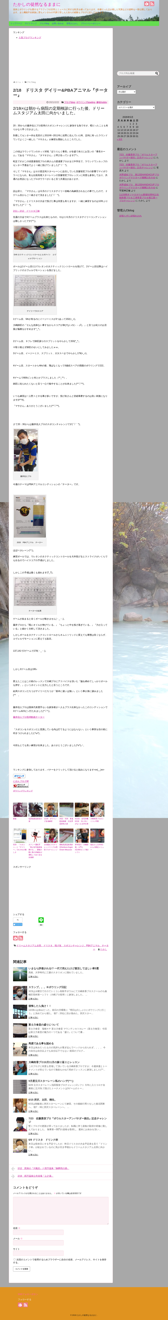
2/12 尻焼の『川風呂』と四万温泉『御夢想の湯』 (40, 1168)
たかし (103, 949)
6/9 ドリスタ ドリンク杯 (43, 1139)
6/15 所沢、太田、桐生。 (43, 1099)
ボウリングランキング (23, 791)
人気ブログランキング (30, 37)
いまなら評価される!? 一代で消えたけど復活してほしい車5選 (64, 968)
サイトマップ (31, 23)
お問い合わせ (58, 23)
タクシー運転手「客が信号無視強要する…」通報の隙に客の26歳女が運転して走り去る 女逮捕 (35, 851)
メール (18, 1238)
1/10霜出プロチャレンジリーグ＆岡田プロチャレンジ (50, 847)
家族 (14, 819)
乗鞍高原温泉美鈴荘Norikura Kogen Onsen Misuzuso (66, 847)
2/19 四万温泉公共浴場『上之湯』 (32, 1176)
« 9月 (119, 139)
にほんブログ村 (21, 781)
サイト (16, 1249)
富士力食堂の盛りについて (44, 1024)
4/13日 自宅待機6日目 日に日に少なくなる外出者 (81, 821)
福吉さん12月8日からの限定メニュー (97, 847)
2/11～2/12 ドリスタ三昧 (26, 211)
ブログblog (44, 23)
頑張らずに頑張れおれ (130, 216)
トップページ (16, 23)
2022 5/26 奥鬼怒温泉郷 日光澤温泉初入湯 (66, 821)
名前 (16, 1228)
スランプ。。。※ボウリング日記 (47, 987)
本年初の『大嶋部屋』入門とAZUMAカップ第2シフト (81, 848)
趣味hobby (101, 102)
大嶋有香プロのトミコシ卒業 (97, 820)
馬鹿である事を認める (41, 1043)
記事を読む (33, 977)
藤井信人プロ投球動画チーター (29, 717)
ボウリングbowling (85, 102)
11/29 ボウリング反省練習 (50, 820)
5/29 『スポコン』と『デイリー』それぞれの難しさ (20, 848)
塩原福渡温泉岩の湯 (35, 820)
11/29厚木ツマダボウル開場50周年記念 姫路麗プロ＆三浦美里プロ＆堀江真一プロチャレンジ (140, 197)
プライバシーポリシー (91, 23)
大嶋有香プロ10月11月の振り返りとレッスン (54, 1062)
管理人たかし (72, 23)
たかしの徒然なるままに (37, 4)
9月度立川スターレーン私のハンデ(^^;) (51, 1081)
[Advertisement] (61, 61)
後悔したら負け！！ (40, 1006)
